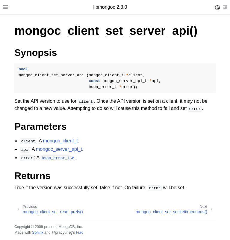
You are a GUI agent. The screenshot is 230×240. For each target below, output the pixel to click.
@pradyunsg (62, 232)
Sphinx (37, 232)
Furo (79, 232)
